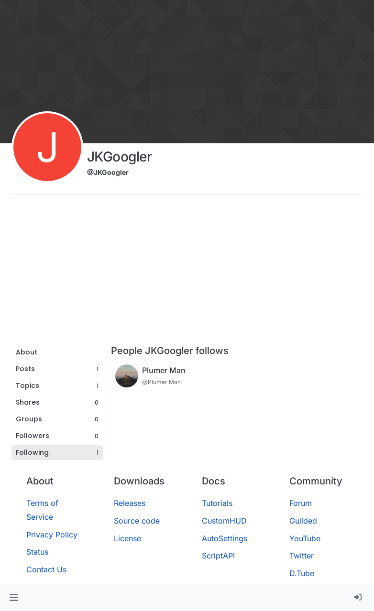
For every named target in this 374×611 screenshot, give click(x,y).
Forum (300, 503)
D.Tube (301, 573)
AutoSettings (224, 538)
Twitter (301, 555)
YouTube (304, 538)
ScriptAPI (218, 555)
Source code (137, 520)
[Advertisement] (187, 273)
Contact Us (46, 569)
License (127, 538)
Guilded (303, 520)
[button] (13, 597)
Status (37, 552)
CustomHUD (224, 520)
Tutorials (217, 503)
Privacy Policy (51, 534)
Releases (129, 503)
